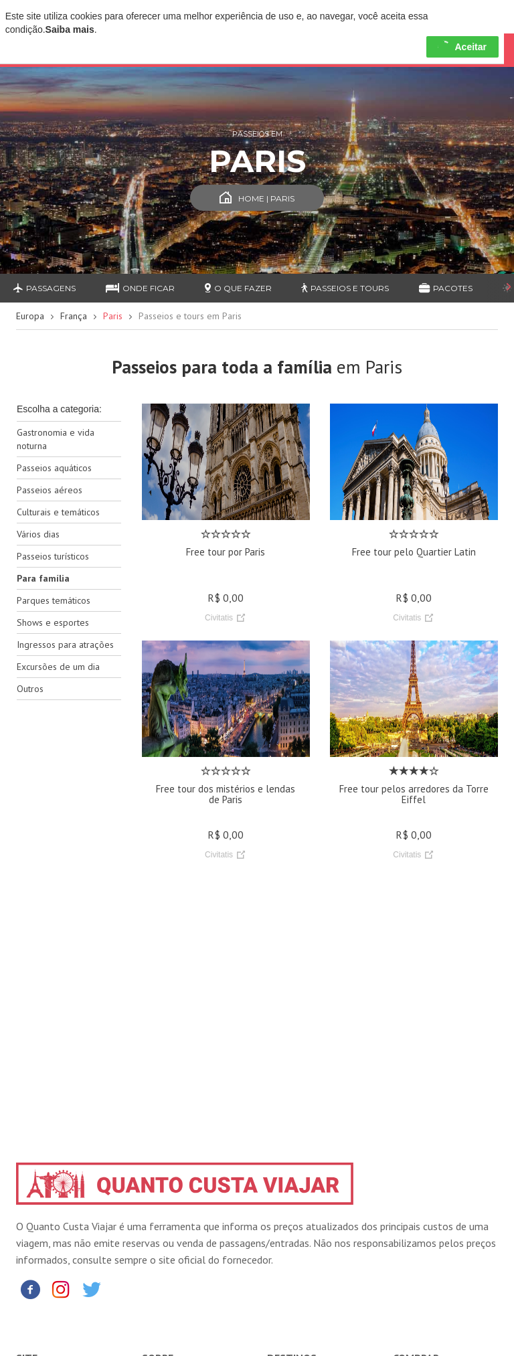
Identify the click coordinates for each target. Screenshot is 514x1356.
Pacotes (446, 288)
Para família (43, 578)
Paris (112, 316)
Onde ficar (140, 288)
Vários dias (38, 534)
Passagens (44, 288)
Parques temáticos (53, 600)
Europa (30, 316)
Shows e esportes (53, 622)
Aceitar (462, 47)
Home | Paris (257, 198)
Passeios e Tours (345, 288)
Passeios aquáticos (54, 468)
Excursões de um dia (58, 667)
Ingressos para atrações (65, 645)
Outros (30, 689)
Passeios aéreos (49, 490)
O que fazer (238, 288)
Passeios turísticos (53, 556)
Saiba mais (70, 29)
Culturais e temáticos (58, 512)
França (73, 316)
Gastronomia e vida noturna (55, 439)
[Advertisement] (69, 921)
